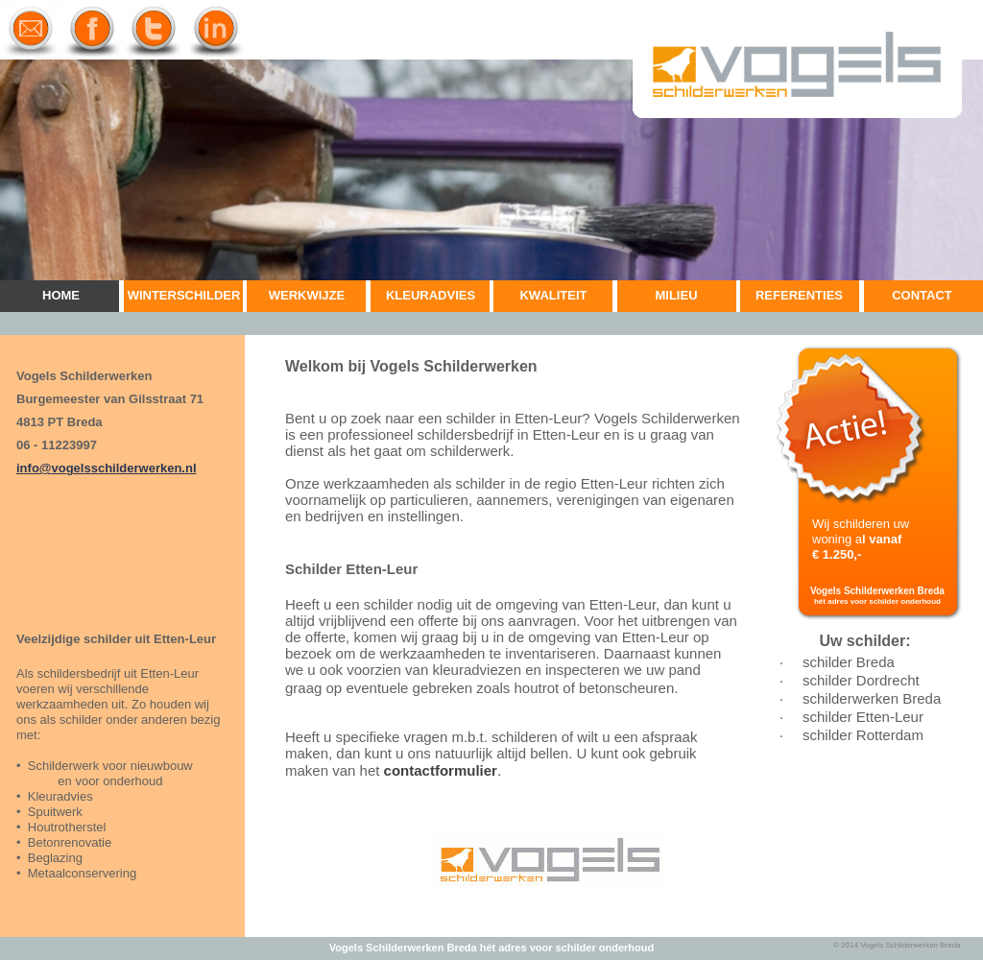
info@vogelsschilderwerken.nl (106, 468)
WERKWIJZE (307, 295)
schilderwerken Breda (872, 698)
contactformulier (440, 770)
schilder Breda (849, 662)
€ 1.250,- (836, 554)
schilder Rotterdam (863, 735)
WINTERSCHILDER (184, 295)
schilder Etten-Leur (863, 716)
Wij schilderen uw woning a (860, 531)
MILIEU (676, 295)
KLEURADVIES (430, 295)
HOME (61, 295)
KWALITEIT (553, 295)
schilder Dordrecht (861, 680)
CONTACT (922, 295)
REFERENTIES (799, 295)
